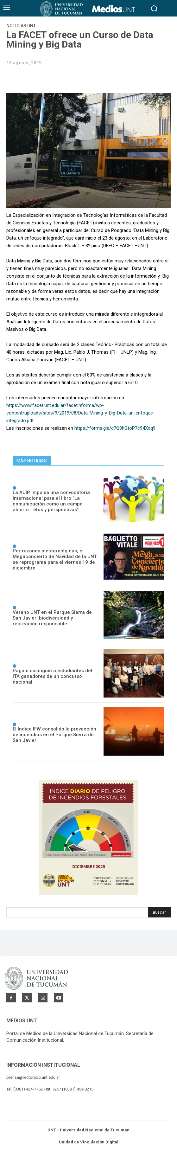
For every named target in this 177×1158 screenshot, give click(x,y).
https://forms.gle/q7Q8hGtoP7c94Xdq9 (114, 428)
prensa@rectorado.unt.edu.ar (33, 1077)
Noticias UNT (21, 26)
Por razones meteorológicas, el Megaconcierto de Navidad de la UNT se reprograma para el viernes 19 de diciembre (55, 559)
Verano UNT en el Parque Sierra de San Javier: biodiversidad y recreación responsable (52, 618)
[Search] (159, 912)
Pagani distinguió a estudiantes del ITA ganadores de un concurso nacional (52, 676)
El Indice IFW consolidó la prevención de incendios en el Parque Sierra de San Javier (54, 734)
